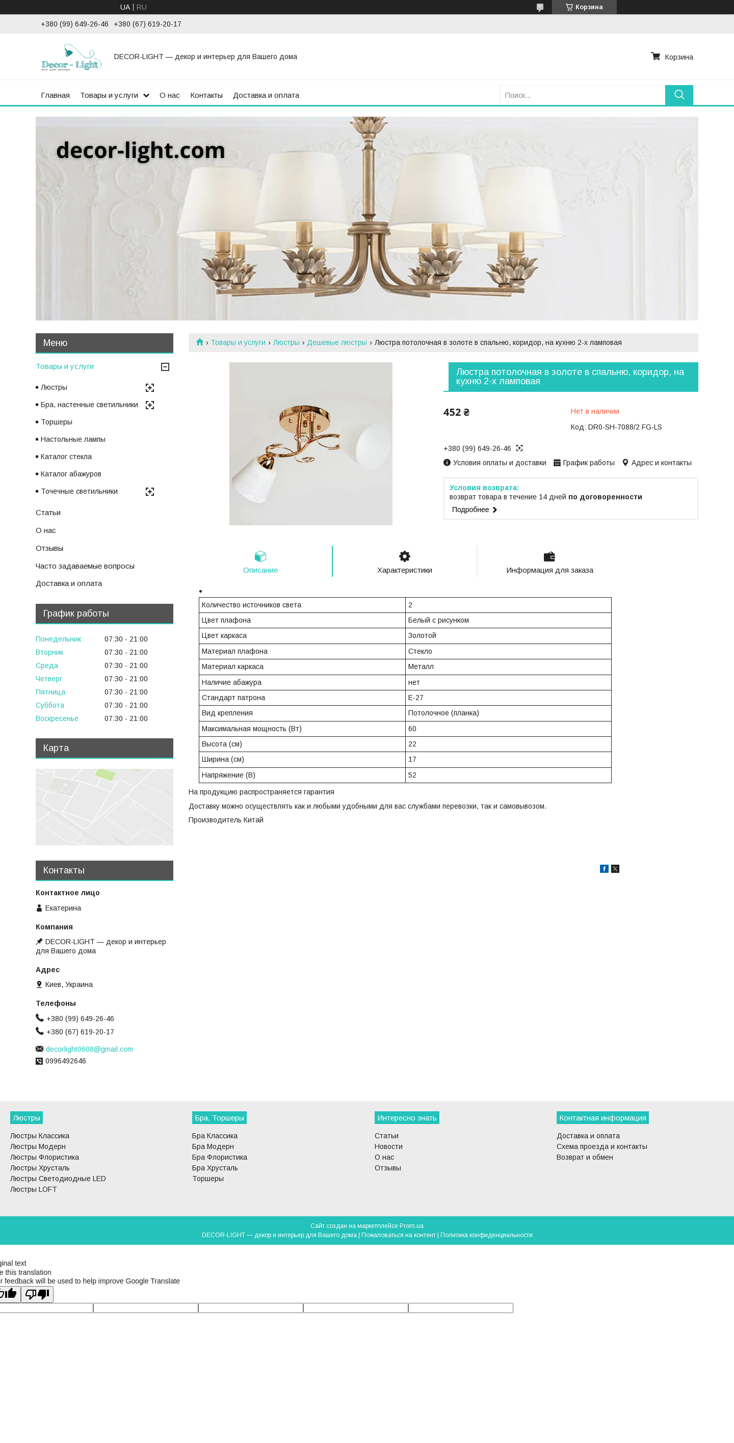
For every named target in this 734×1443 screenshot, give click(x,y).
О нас (170, 95)
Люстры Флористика (44, 1157)
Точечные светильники (79, 491)
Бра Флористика (219, 1157)
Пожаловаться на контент (398, 1235)
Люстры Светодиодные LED (58, 1178)
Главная (55, 95)
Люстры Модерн (38, 1146)
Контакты (206, 95)
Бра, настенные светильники (89, 404)
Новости (389, 1146)
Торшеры (56, 422)
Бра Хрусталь (215, 1168)
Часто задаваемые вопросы (85, 566)
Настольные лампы (73, 439)
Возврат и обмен (585, 1157)
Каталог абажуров (71, 474)
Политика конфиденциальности (486, 1235)
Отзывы (49, 548)
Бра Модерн (213, 1146)
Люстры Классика (39, 1136)
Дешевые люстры (337, 342)
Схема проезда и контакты (602, 1146)
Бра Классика (215, 1136)
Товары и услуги (109, 95)
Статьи (48, 512)
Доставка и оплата (266, 95)
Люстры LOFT (33, 1189)
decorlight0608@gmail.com (89, 1049)
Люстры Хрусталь (40, 1168)
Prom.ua (412, 1226)
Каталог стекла (66, 456)
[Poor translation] (37, 1294)
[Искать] (679, 95)
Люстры (286, 342)
